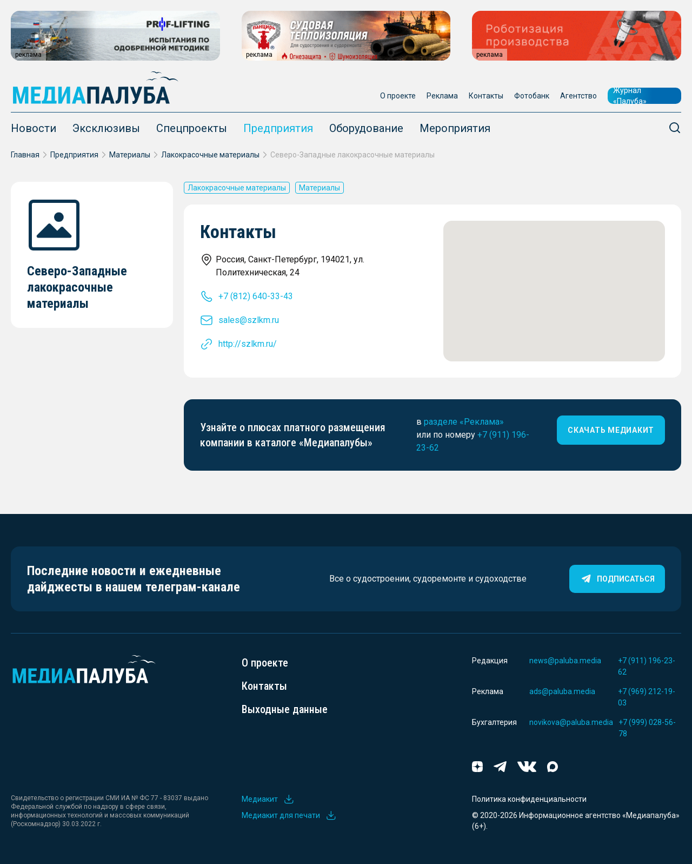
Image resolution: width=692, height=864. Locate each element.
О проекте (398, 95)
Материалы (129, 154)
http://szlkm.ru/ (247, 344)
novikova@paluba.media (571, 722)
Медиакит (268, 799)
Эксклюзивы (106, 128)
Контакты (486, 95)
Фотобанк (531, 95)
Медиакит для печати (289, 815)
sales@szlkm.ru (248, 320)
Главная (25, 154)
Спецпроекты (191, 128)
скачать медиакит (611, 430)
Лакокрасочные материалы (210, 154)
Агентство (578, 95)
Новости (33, 128)
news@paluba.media (565, 660)
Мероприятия (455, 128)
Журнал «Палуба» (630, 96)
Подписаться (617, 578)
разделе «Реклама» (464, 422)
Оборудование (366, 128)
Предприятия (278, 128)
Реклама (442, 95)
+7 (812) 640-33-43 (255, 296)
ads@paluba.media (562, 691)
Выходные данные (285, 709)
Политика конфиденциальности (529, 799)
